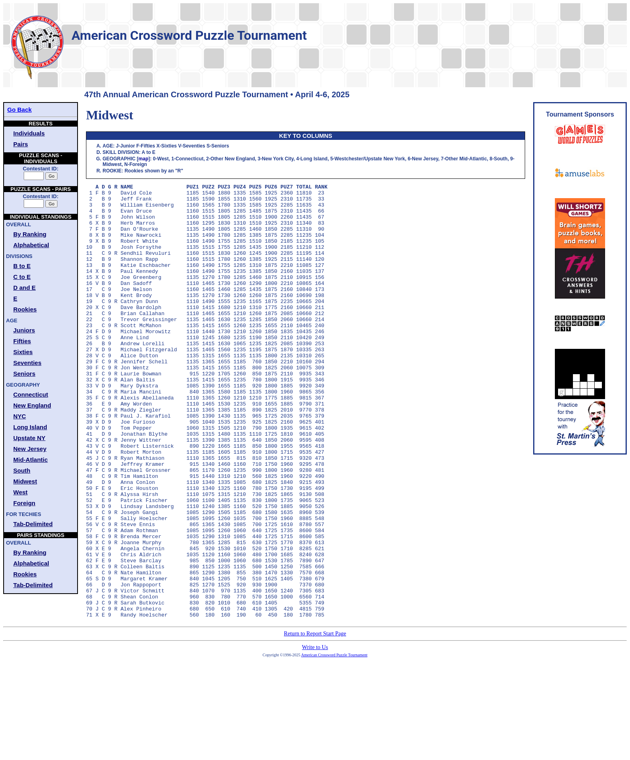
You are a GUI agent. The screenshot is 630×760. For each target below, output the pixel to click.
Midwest (25, 481)
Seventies (27, 362)
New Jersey (30, 448)
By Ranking (30, 234)
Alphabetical (31, 245)
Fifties (22, 341)
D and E (24, 287)
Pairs (20, 144)
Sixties (23, 351)
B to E (22, 265)
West (20, 492)
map (144, 159)
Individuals (29, 133)
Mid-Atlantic (30, 459)
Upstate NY (29, 437)
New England (32, 405)
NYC (19, 416)
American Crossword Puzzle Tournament (334, 742)
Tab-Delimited (33, 523)
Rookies (25, 309)
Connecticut (30, 394)
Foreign (24, 503)
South (22, 470)
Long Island (30, 427)
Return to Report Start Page (315, 720)
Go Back (19, 109)
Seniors (24, 373)
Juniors (24, 330)
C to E (22, 276)
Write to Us (315, 734)
